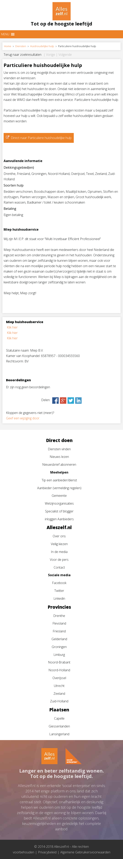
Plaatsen (59, 710)
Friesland (59, 631)
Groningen (59, 647)
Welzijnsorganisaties (59, 503)
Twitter (59, 590)
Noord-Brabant (59, 662)
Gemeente (59, 495)
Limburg (59, 654)
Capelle (59, 718)
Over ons (59, 536)
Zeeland (59, 693)
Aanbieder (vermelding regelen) (59, 488)
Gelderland (59, 639)
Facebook (59, 583)
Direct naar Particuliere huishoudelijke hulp (41, 138)
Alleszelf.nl (59, 527)
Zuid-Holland (59, 701)
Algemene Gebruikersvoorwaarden (85, 852)
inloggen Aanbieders (59, 519)
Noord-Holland (59, 670)
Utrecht (59, 686)
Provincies (59, 607)
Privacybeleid (47, 852)
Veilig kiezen (59, 544)
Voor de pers (59, 559)
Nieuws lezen (59, 456)
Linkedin (59, 598)
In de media (59, 552)
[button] (5, 34)
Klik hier (12, 327)
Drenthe (59, 616)
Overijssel (59, 678)
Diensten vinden (59, 449)
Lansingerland (59, 734)
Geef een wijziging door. (23, 418)
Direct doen (59, 440)
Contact (59, 567)
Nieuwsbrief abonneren (59, 464)
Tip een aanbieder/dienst (59, 480)
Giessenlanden (59, 726)
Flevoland (59, 623)
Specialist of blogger (59, 511)
